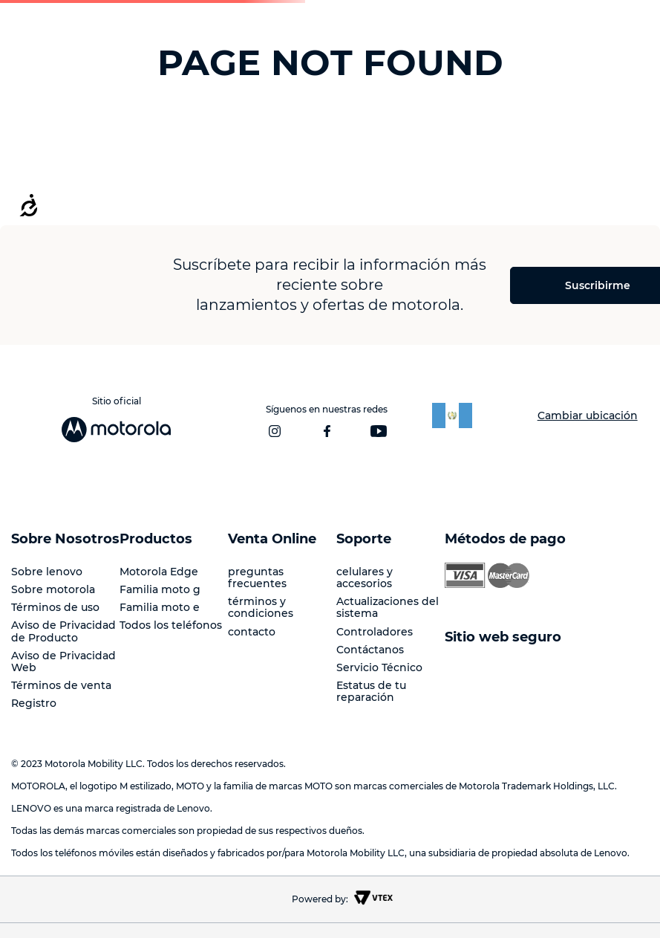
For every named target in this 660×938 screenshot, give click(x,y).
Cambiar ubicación (588, 415)
